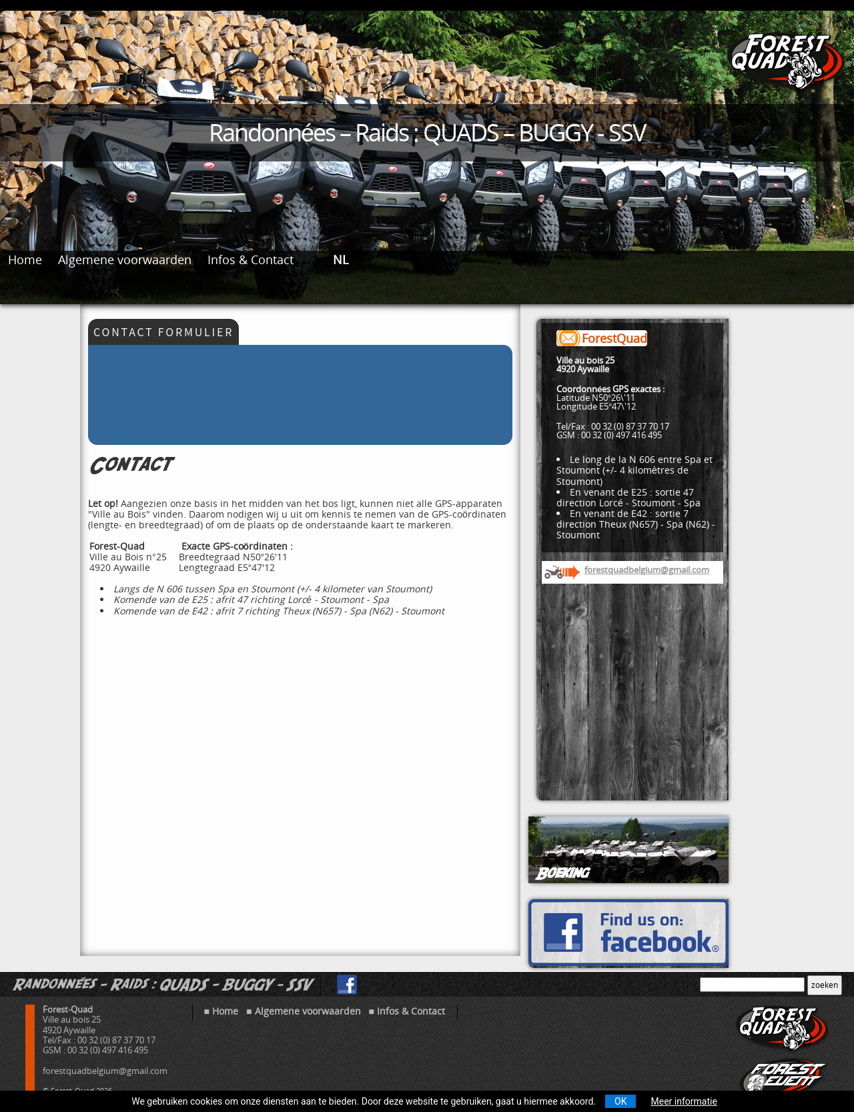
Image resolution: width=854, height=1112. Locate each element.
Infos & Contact (250, 259)
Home (25, 259)
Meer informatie (684, 1101)
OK (620, 1101)
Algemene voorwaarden (124, 259)
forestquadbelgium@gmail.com (646, 570)
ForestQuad (614, 338)
